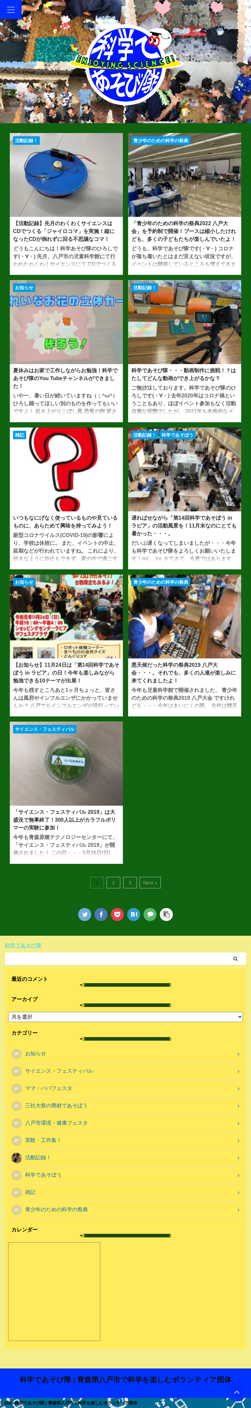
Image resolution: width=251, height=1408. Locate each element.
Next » (150, 882)
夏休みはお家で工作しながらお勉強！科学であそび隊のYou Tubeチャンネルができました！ (65, 378)
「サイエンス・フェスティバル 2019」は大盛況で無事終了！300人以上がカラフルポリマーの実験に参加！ (64, 819)
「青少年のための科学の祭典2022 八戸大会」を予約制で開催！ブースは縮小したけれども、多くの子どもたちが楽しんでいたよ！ (183, 231)
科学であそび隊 (23, 945)
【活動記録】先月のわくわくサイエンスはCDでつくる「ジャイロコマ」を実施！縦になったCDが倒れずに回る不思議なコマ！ (64, 231)
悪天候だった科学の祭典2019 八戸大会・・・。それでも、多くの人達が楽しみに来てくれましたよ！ (183, 672)
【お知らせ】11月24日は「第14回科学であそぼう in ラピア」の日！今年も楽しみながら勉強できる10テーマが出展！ (66, 672)
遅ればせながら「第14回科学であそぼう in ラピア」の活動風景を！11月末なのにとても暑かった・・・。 (184, 525)
